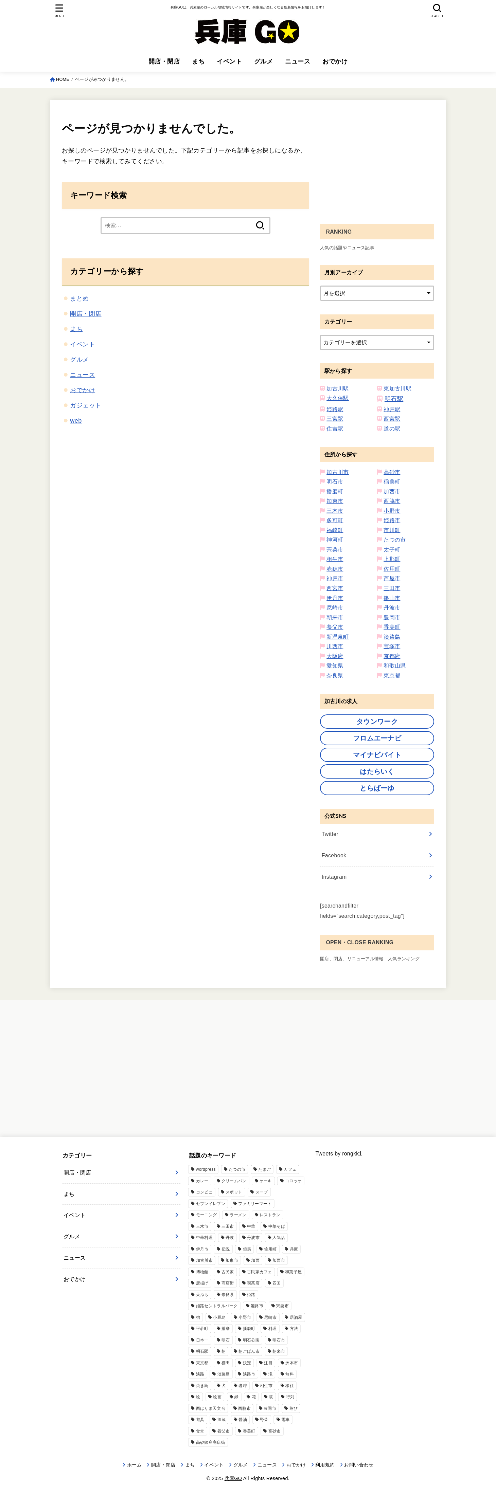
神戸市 (334, 578)
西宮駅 (392, 419)
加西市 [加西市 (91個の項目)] (278, 1260)
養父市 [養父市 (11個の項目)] (223, 1431)
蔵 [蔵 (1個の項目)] (271, 1396)
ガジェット (85, 405)
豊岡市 (392, 617)
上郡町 (392, 559)
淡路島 (392, 637)
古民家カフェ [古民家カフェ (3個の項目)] (259, 1272)
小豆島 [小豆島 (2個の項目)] (219, 1317)
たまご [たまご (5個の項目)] (264, 1169)
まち (198, 61)
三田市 (392, 588)
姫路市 (392, 520)
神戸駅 (392, 409)
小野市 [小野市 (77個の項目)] (244, 1317)
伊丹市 (334, 598)
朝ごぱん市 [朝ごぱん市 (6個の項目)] (249, 1351)
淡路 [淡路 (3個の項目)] (200, 1374)
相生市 (334, 559)
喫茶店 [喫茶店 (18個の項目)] (253, 1283)
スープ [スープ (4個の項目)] (261, 1192)
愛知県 (334, 666)
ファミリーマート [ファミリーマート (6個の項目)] (254, 1203)
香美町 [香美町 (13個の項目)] (249, 1431)
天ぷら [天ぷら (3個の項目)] (202, 1294)
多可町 (334, 520)
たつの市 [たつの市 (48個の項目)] (237, 1169)
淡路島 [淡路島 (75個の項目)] (223, 1374)
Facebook (334, 855)
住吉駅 (334, 429)
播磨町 (334, 491)
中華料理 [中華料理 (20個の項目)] (204, 1237)
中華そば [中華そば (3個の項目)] (276, 1226)
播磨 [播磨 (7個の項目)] (226, 1328)
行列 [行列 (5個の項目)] (290, 1396)
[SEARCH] (437, 11)
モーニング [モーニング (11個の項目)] (206, 1215)
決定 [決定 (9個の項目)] (247, 1363)
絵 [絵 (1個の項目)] (198, 1396)
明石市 (334, 482)
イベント (229, 61)
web (76, 420)
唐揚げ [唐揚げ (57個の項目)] (202, 1283)
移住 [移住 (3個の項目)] (289, 1385)
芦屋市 (392, 578)
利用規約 (325, 1464)
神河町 (334, 540)
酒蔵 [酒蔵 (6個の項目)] (221, 1419)
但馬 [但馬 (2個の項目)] (247, 1249)
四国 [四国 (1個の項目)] (276, 1283)
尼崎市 (334, 607)
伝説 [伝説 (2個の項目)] (226, 1249)
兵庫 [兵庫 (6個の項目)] (294, 1249)
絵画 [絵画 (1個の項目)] (217, 1396)
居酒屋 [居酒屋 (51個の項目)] (296, 1317)
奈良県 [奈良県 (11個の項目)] (228, 1294)
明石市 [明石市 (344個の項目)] (278, 1340)
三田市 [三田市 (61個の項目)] (228, 1226)
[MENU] (59, 11)
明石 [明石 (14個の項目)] (226, 1340)
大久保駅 (337, 398)
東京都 (392, 675)
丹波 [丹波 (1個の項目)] (230, 1237)
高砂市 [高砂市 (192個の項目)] (274, 1431)
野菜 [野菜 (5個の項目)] (264, 1419)
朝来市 (334, 617)
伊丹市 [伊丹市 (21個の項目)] (202, 1249)
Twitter (330, 834)
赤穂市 (334, 569)
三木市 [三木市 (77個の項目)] (202, 1226)
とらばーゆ (377, 788)
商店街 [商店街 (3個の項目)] (228, 1283)
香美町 (392, 627)
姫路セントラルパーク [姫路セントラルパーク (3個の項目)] (217, 1305)
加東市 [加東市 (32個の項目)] (232, 1260)
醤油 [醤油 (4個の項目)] (242, 1419)
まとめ (79, 298)
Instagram (334, 877)
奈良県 (334, 675)
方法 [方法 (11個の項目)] (294, 1328)
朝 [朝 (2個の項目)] (224, 1351)
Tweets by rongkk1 (339, 1153)
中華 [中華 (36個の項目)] (251, 1226)
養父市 (334, 627)
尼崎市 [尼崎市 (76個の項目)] (270, 1317)
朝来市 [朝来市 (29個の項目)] (278, 1351)
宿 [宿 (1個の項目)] (198, 1317)
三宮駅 (334, 419)
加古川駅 (337, 388)
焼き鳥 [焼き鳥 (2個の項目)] (202, 1385)
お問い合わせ (358, 1464)
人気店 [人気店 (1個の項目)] (278, 1237)
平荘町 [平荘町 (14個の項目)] (202, 1328)
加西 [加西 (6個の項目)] (255, 1260)
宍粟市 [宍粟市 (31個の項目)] (282, 1305)
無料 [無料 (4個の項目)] (289, 1374)
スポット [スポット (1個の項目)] (234, 1192)
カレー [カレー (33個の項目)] (202, 1181)
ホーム (134, 1464)
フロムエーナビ (377, 738)
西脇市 (392, 501)
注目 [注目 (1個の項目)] (268, 1363)
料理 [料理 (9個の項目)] (272, 1328)
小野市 (392, 511)
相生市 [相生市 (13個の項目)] (266, 1385)
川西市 (334, 646)
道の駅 (392, 429)
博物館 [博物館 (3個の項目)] (202, 1272)
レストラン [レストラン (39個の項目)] (270, 1215)
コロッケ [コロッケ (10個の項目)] (293, 1181)
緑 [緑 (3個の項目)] (236, 1396)
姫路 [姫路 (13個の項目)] (251, 1294)
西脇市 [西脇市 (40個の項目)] (244, 1408)
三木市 (334, 511)
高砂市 (392, 472)
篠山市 (392, 598)
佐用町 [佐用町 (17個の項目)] (270, 1249)
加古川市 (337, 472)
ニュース (297, 61)
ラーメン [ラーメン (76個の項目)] (238, 1215)
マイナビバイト (377, 755)
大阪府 (334, 656)
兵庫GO (233, 1478)
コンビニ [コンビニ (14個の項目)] (204, 1192)
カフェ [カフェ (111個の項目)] (290, 1169)
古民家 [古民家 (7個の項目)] (228, 1272)
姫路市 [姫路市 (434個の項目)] (257, 1305)
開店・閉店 (164, 61)
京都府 (392, 656)
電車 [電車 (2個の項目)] (285, 1419)
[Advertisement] (377, 159)
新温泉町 (337, 637)
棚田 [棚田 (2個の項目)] (226, 1363)
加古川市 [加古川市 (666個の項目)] (204, 1260)
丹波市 (392, 607)
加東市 (334, 501)
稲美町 (392, 482)
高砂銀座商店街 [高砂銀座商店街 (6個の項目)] (210, 1442)
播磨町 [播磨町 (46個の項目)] (249, 1328)
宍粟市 (334, 549)
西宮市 (334, 588)
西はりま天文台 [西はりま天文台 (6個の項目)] (210, 1408)
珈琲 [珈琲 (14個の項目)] (242, 1385)
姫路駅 (334, 409)
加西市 (392, 491)
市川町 (392, 530)
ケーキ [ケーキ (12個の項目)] (266, 1181)
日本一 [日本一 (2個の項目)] (202, 1340)
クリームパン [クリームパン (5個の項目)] (234, 1181)
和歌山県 (395, 666)
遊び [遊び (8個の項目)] (293, 1408)
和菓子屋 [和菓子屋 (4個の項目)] (293, 1272)
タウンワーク (377, 721)
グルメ (263, 61)
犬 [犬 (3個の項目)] (224, 1385)
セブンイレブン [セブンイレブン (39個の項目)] (210, 1203)
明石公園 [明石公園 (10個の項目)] (251, 1340)
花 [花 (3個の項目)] (254, 1396)
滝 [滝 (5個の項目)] (270, 1374)
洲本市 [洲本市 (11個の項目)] (291, 1363)
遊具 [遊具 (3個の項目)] (200, 1419)
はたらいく (377, 771)
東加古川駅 (397, 388)
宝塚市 (392, 646)
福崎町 (334, 530)
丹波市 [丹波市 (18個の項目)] (253, 1237)
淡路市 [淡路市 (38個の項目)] (249, 1374)
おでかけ (335, 61)
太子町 (392, 549)
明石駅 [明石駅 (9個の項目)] (202, 1351)
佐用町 (392, 569)
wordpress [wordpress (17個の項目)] (206, 1169)
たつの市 (395, 540)
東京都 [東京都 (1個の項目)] (202, 1363)
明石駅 (394, 399)
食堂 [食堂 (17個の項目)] (200, 1431)
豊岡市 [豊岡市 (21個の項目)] (270, 1408)
